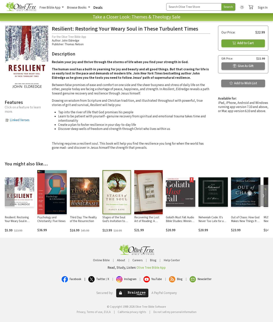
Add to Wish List (243, 83)
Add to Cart (243, 43)
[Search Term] (194, 7)
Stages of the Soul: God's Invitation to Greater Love (114, 221)
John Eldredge (70, 41)
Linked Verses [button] (19, 120)
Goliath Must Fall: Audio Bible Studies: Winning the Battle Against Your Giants (180, 223)
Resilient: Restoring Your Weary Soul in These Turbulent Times (19, 221)
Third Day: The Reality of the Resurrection (83, 219)
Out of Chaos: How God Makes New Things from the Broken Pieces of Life (245, 223)
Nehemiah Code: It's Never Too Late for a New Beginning (211, 221)
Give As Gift (243, 66)
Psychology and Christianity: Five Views (51, 219)
